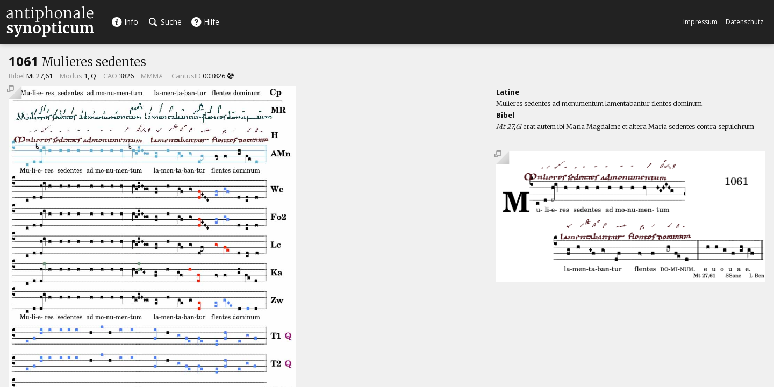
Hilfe (205, 22)
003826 (214, 76)
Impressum (700, 21)
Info (124, 22)
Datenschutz (744, 21)
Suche (165, 22)
